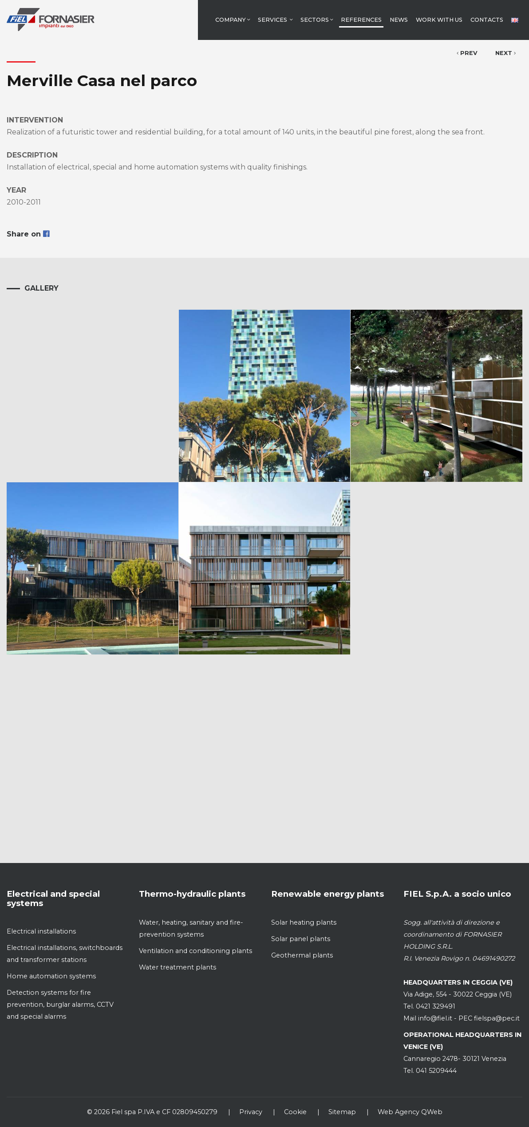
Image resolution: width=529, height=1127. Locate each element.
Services (275, 19)
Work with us (439, 19)
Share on (28, 234)
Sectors (316, 19)
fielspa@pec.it (496, 1018)
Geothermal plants (302, 955)
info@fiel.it (435, 1018)
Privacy (250, 1112)
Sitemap (342, 1112)
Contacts (486, 19)
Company (232, 19)
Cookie (295, 1112)
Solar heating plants (303, 922)
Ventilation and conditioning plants (195, 951)
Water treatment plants (177, 967)
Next (505, 53)
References (361, 19)
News (399, 19)
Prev (467, 53)
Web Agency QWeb (410, 1112)
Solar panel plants (300, 939)
